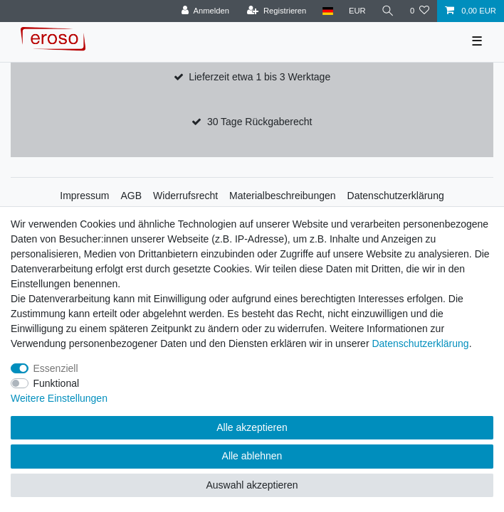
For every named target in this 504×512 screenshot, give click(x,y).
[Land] (327, 11)
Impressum (84, 195)
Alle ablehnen (252, 456)
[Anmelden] (205, 11)
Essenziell (55, 368)
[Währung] (357, 11)
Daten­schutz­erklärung (420, 343)
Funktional (56, 383)
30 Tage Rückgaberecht (260, 121)
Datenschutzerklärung (395, 195)
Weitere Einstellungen (59, 398)
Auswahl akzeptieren (252, 485)
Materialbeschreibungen (282, 195)
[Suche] (388, 11)
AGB (131, 195)
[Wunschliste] (419, 11)
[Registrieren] (276, 11)
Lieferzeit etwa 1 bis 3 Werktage (259, 76)
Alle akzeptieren (252, 427)
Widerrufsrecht (185, 195)
